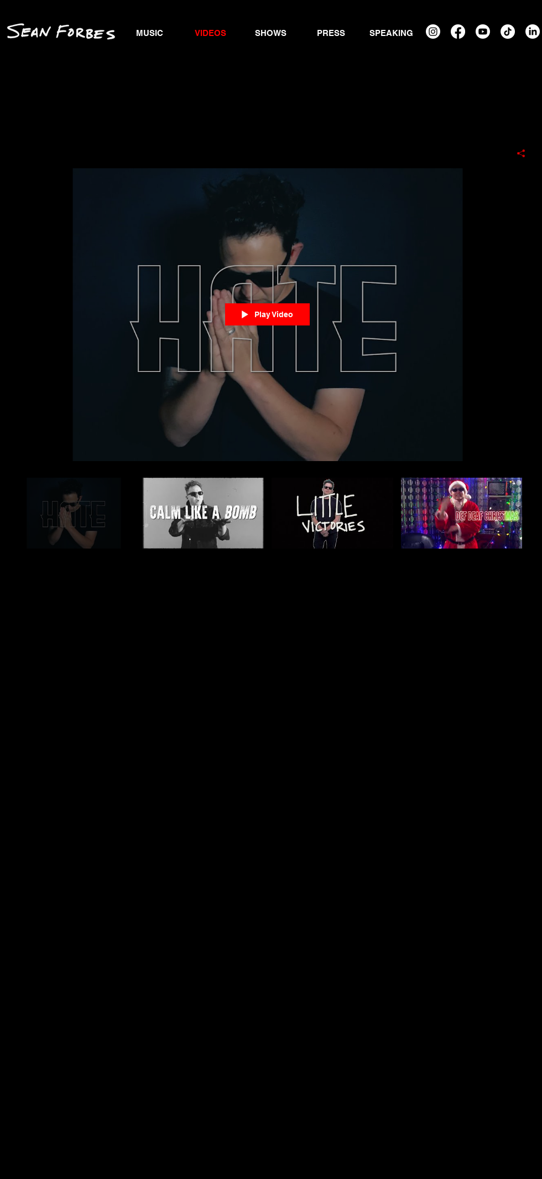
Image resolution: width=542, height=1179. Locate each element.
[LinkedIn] (532, 31)
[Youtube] (483, 31)
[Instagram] (433, 31)
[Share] (517, 153)
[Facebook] (458, 31)
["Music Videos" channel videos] (267, 526)
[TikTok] (508, 31)
